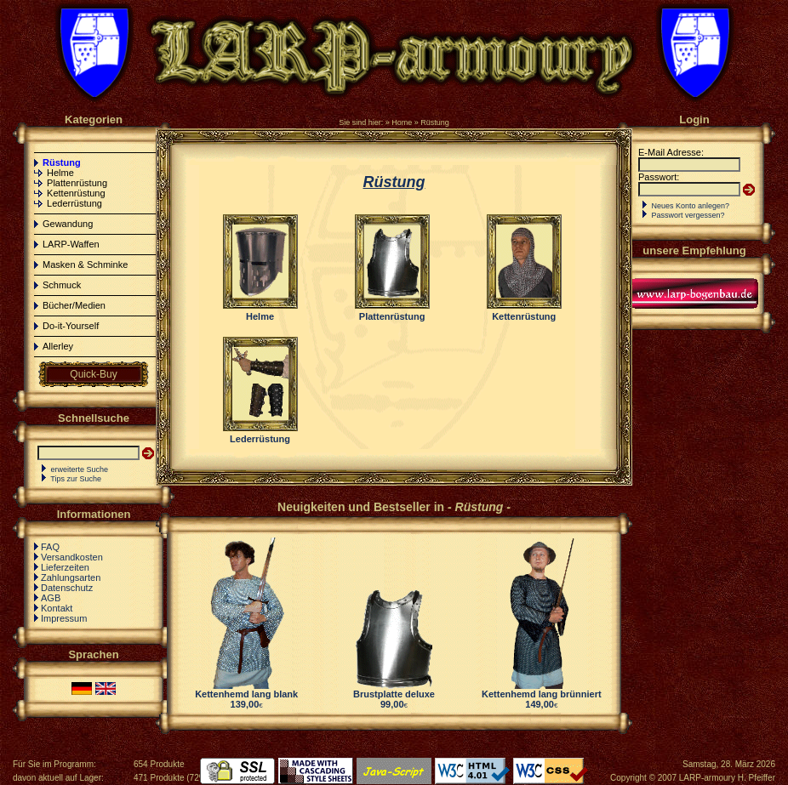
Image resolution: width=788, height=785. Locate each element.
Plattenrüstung (77, 183)
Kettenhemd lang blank (246, 694)
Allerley (58, 346)
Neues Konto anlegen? (691, 206)
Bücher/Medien (74, 305)
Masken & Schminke (85, 264)
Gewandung (68, 224)
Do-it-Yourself (71, 326)
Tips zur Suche (75, 479)
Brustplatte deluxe (394, 694)
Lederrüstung (74, 203)
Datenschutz (67, 588)
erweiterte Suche (80, 469)
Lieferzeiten (65, 567)
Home (401, 122)
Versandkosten (72, 557)
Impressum (64, 618)
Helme (60, 173)
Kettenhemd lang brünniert (542, 694)
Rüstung (434, 122)
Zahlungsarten (70, 577)
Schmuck (62, 285)
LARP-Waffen (71, 244)
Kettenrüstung (76, 193)
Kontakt (56, 608)
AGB (50, 598)
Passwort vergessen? (688, 215)
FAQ (50, 547)
